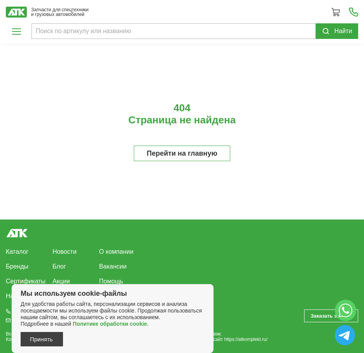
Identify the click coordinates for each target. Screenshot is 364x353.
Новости (64, 251)
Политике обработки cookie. (111, 324)
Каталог (17, 251)
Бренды (17, 266)
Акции (61, 281)
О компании (116, 251)
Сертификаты (26, 281)
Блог (59, 266)
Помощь (111, 281)
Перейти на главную (182, 153)
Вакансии (113, 266)
